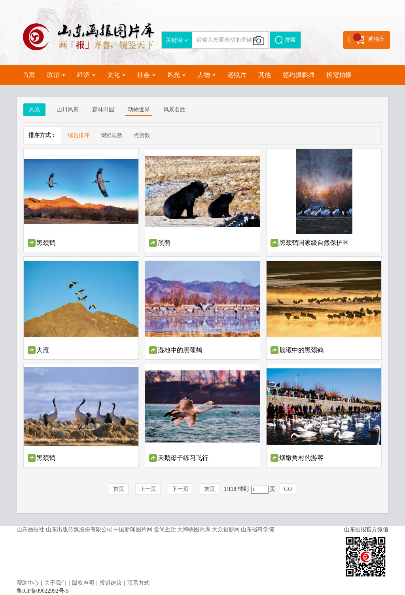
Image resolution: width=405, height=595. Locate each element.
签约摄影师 (298, 74)
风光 (176, 74)
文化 (116, 74)
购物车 (369, 38)
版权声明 (83, 583)
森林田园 (103, 110)
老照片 (236, 74)
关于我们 (55, 583)
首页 (29, 74)
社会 (146, 74)
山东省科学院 (257, 529)
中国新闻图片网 (133, 529)
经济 (86, 74)
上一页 (148, 489)
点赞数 (142, 135)
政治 (56, 74)
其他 (264, 74)
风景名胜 (174, 110)
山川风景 (68, 110)
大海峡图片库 (193, 529)
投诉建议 (111, 583)
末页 (209, 489)
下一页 (180, 489)
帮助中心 (28, 583)
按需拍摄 (339, 74)
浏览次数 (111, 135)
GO (288, 489)
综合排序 (79, 135)
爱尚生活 (165, 529)
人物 (206, 74)
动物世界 (139, 110)
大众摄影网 (226, 529)
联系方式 (138, 583)
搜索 (285, 40)
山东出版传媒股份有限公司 (79, 529)
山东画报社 (30, 529)
